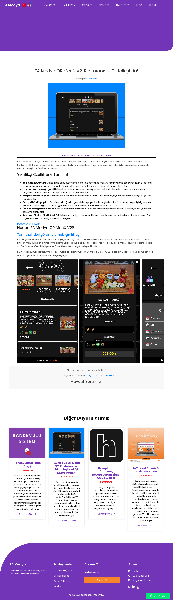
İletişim (153, 5)
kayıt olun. (109, 375)
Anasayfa (49, 5)
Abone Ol (102, 580)
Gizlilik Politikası (61, 575)
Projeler (104, 5)
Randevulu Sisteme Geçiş (27, 464)
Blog (139, 5)
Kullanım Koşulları (62, 570)
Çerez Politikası (61, 581)
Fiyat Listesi (122, 5)
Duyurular (91, 78)
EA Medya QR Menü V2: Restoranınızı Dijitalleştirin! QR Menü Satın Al (67, 467)
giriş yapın (92, 375)
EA (102, 594)
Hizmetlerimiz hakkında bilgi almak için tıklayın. (86, 155)
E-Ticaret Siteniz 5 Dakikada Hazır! (146, 469)
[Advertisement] (86, 30)
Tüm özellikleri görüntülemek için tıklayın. (50, 234)
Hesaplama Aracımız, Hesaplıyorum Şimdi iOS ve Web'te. (106, 473)
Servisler (87, 5)
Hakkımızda (68, 5)
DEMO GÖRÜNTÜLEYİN (28, 223)
